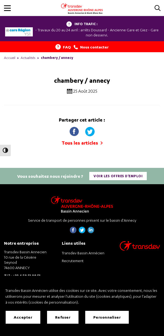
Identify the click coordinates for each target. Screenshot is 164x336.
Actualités (28, 58)
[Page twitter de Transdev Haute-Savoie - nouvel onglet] (82, 231)
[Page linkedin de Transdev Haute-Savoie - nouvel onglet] (91, 231)
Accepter (23, 317)
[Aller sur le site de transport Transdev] (140, 249)
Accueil (9, 58)
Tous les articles (82, 143)
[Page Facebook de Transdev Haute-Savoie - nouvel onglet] (73, 231)
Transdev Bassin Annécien (83, 253)
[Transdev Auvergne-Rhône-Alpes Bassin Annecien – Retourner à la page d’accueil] (82, 204)
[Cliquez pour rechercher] (157, 8)
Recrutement (73, 260)
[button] (7, 8)
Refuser (63, 317)
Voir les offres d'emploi (118, 176)
